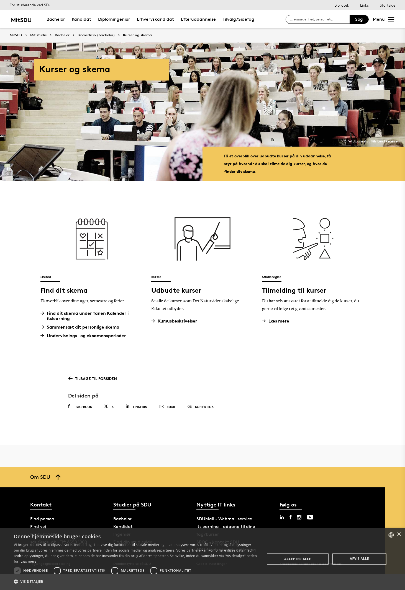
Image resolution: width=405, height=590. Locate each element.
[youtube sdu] (310, 517)
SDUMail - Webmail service (224, 518)
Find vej (38, 526)
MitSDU (16, 35)
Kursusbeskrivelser (176, 321)
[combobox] (391, 535)
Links (364, 5)
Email (167, 407)
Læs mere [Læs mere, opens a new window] (28, 561)
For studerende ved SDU (31, 4)
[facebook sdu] (290, 517)
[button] (135, 581)
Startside (387, 5)
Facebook (80, 406)
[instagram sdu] (299, 517)
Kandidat (81, 19)
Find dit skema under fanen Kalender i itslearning (87, 316)
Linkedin (136, 406)
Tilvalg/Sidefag (238, 19)
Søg (359, 19)
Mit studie (38, 35)
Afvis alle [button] (359, 558)
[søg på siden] (320, 19)
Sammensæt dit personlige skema (82, 327)
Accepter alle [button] (297, 559)
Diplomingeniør (114, 19)
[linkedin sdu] (282, 517)
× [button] (399, 534)
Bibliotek (341, 5)
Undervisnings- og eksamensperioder (85, 335)
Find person (42, 518)
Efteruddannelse (198, 19)
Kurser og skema (137, 35)
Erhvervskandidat (155, 19)
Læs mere (277, 321)
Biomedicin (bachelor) (96, 35)
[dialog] (202, 559)
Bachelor (56, 19)
